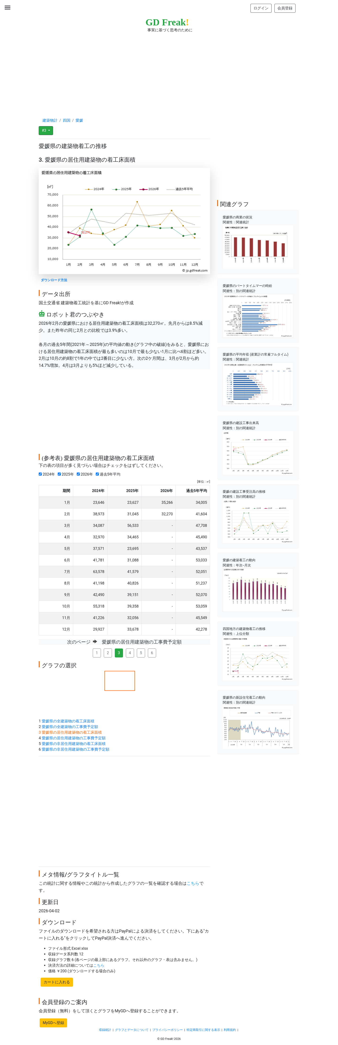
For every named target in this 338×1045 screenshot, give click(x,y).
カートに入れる (57, 982)
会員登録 (284, 8)
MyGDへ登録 (53, 1023)
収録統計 (105, 1030)
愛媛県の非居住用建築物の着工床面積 (74, 743)
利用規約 (230, 1030)
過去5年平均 (109, 474)
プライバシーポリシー (167, 1030)
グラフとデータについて (132, 1030)
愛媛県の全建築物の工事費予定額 (70, 727)
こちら (193, 883)
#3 (44, 130)
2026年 (86, 474)
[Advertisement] (169, 71)
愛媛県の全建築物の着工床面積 (68, 721)
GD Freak (167, 22)
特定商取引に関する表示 (203, 1030)
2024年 (48, 474)
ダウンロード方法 (54, 280)
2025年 (67, 474)
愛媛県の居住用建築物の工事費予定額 (74, 738)
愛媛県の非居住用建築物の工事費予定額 (75, 749)
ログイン (261, 8)
